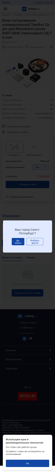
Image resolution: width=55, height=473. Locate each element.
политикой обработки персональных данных (25, 455)
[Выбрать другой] (35, 241)
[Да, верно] (18, 241)
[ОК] (27, 463)
